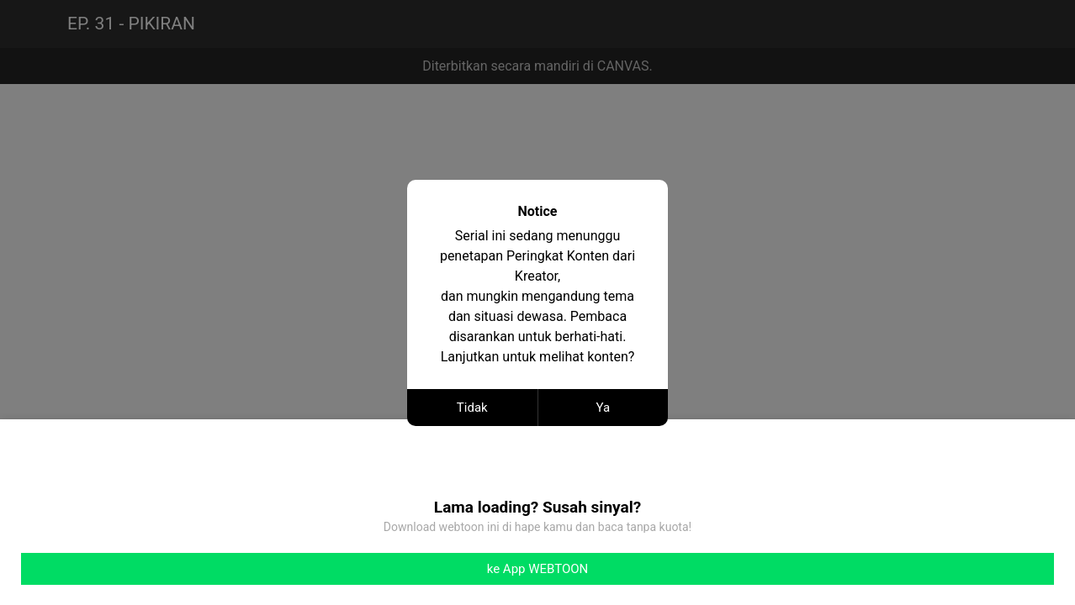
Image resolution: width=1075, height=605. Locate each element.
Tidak (472, 407)
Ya (603, 407)
